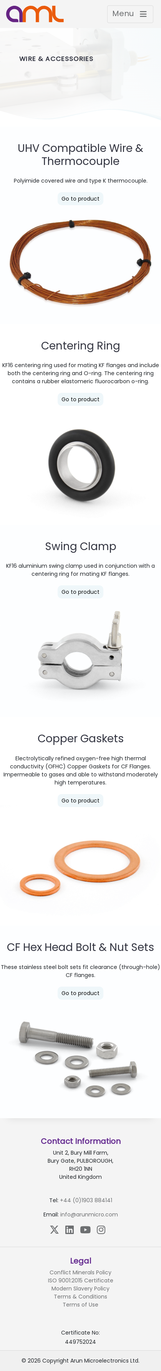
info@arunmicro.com (89, 1214)
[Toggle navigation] (130, 14)
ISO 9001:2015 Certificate (80, 1280)
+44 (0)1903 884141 (86, 1200)
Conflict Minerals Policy (80, 1272)
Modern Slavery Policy (80, 1288)
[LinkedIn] (69, 1229)
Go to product (80, 199)
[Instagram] (101, 1229)
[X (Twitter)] (54, 1229)
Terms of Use (80, 1304)
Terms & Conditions (80, 1296)
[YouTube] (85, 1229)
